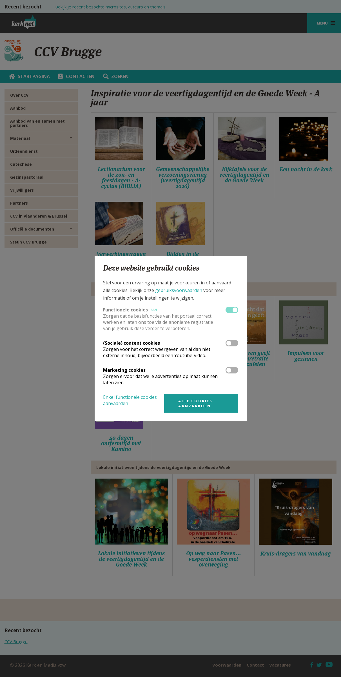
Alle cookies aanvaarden (195, 403)
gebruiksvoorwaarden (178, 290)
